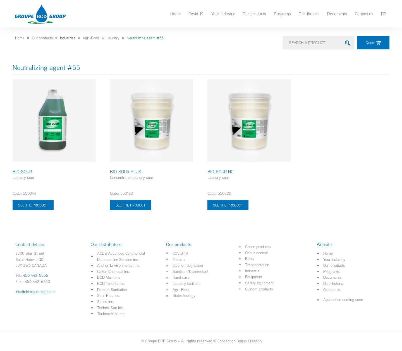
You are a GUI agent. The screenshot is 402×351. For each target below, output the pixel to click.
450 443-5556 (35, 275)
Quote (373, 42)
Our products (254, 13)
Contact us (364, 13)
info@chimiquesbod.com (34, 291)
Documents (337, 13)
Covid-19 (196, 13)
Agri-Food (91, 37)
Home (175, 13)
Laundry (112, 37)
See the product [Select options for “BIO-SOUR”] (33, 205)
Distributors (309, 13)
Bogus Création (249, 340)
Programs (282, 13)
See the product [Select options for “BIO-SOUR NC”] (228, 205)
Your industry (223, 13)
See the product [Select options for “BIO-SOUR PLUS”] (130, 205)
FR (383, 13)
